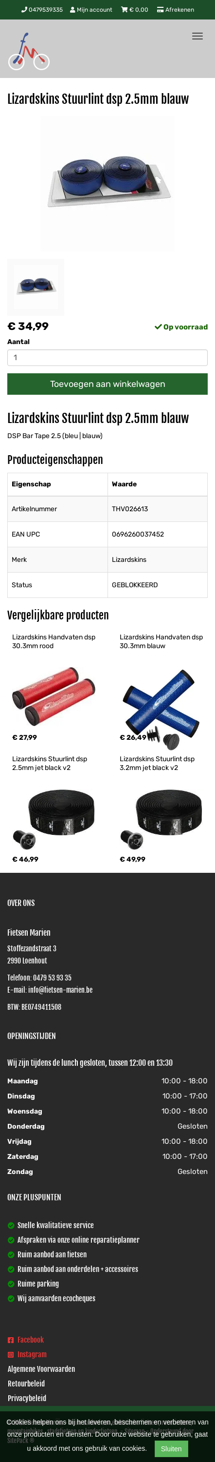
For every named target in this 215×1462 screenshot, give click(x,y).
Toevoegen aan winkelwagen (107, 384)
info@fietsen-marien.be (60, 990)
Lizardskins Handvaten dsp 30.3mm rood (54, 641)
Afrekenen (175, 9)
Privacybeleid (27, 1398)
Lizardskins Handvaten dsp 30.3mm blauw (162, 641)
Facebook (26, 1340)
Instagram (27, 1354)
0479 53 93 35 (52, 978)
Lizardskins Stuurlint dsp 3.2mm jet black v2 (158, 763)
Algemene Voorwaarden (41, 1369)
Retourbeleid (26, 1383)
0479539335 (42, 9)
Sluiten (171, 1449)
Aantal (18, 342)
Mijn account (92, 9)
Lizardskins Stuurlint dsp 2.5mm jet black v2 (50, 763)
